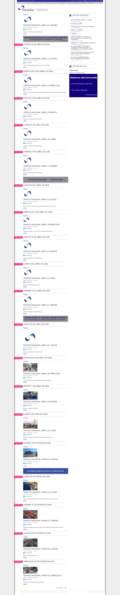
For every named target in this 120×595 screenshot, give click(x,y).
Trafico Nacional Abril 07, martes (40, 402)
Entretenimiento (62, 3)
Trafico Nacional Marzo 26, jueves (40, 549)
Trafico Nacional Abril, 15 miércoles (41, 225)
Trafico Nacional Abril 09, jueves (40, 345)
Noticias (41, 3)
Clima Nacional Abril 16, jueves (81, 19)
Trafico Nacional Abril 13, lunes (39, 278)
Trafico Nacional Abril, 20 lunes (39, 139)
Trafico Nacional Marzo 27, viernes (41, 521)
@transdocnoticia (73, 70)
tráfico (25, 14)
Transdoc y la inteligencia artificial (83, 42)
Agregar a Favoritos (94, 1)
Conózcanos (33, 3)
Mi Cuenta (73, 1)
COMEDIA (73, 33)
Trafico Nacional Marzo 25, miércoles (42, 575)
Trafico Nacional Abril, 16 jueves (39, 199)
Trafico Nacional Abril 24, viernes (40, 25)
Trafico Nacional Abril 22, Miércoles (41, 85)
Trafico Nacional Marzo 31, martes (40, 459)
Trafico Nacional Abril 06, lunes (39, 430)
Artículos (71, 3)
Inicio (26, 3)
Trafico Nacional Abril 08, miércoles (41, 374)
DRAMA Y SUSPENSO (77, 30)
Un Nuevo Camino (76, 23)
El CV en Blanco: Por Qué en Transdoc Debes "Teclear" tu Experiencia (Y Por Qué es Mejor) (82, 48)
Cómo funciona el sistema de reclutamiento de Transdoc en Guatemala (81, 38)
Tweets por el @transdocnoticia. (77, 72)
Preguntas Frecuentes (82, 3)
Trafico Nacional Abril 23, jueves (40, 59)
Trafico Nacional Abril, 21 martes (40, 112)
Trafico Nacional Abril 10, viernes (40, 305)
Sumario (54, 3)
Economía (47, 3)
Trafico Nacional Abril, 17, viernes (40, 166)
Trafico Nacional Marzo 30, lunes (40, 492)
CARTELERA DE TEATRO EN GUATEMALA (83, 26)
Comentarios (27, 29)
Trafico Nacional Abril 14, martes (40, 251)
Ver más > (25, 67)
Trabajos (92, 3)
